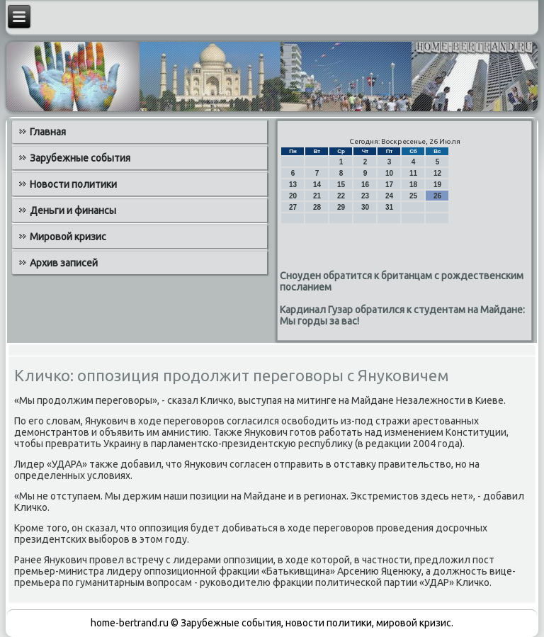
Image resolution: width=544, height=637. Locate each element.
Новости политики (73, 184)
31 (389, 207)
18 (413, 184)
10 (389, 173)
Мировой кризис (68, 236)
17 (389, 184)
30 (365, 207)
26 (437, 196)
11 (413, 173)
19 (437, 184)
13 (293, 184)
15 (341, 184)
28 (317, 207)
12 (437, 173)
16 (365, 184)
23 (365, 196)
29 (341, 207)
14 (317, 184)
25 (413, 196)
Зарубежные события (80, 158)
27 (293, 207)
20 (293, 196)
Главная (48, 131)
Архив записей (64, 263)
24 (389, 196)
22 (341, 196)
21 (317, 196)
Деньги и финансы (73, 210)
